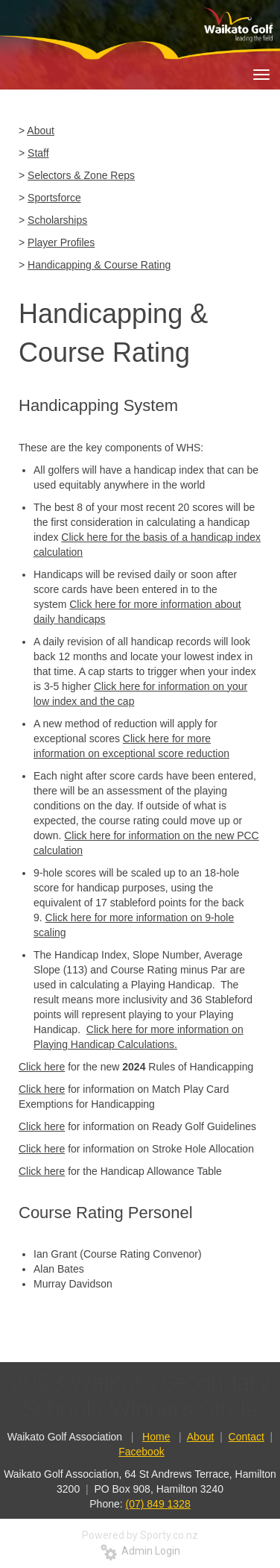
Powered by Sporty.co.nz (140, 1535)
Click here (42, 1067)
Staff (38, 153)
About (40, 131)
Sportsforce (54, 198)
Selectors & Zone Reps (81, 175)
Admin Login (140, 1551)
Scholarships (57, 220)
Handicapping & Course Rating (99, 265)
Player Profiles (61, 242)
